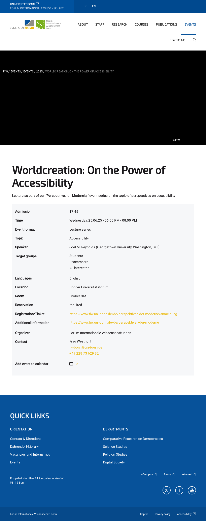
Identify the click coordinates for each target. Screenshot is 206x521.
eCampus (149, 474)
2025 (39, 71)
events (28, 71)
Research (119, 24)
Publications (166, 24)
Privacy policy (162, 514)
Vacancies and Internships (30, 454)
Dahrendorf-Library (24, 447)
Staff (99, 24)
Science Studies (115, 447)
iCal (76, 364)
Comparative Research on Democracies (133, 439)
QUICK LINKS (29, 415)
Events (190, 24)
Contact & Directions (25, 439)
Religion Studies (115, 454)
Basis (169, 474)
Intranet (188, 474)
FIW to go (177, 40)
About (83, 24)
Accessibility (186, 514)
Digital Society (114, 462)
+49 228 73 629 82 (84, 353)
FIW (5, 71)
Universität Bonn (25, 4)
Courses (141, 24)
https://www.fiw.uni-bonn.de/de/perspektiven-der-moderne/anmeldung (123, 314)
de (85, 6)
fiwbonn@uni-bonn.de (85, 347)
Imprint (144, 514)
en (94, 6)
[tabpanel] (103, 98)
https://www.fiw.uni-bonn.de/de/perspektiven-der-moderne (114, 322)
